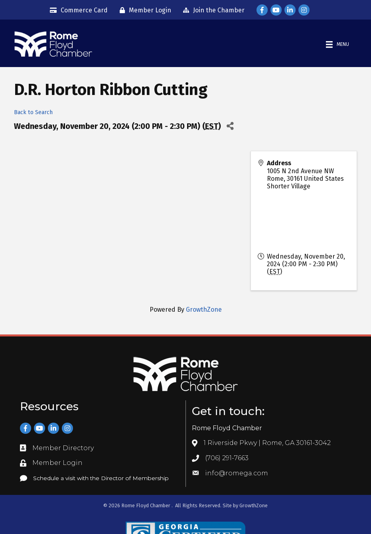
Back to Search (33, 112)
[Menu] (337, 44)
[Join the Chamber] (212, 10)
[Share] (230, 126)
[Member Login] (143, 10)
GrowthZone (204, 309)
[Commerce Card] (77, 10)
